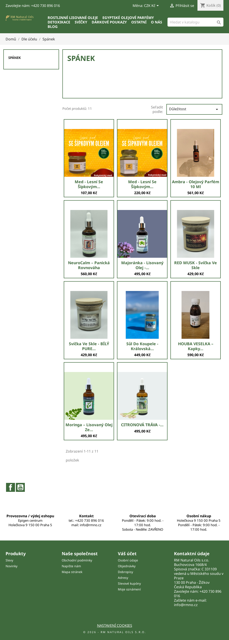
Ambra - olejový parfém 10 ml (195, 184)
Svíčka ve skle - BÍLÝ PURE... (89, 346)
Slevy (9, 560)
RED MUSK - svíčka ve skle (195, 265)
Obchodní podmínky (77, 560)
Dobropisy (125, 572)
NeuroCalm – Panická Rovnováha (89, 265)
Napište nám (71, 566)
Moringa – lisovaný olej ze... (89, 427)
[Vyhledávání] (195, 22)
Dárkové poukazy (109, 22)
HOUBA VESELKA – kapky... (195, 346)
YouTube (20, 487)
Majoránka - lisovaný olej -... (142, 265)
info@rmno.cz (186, 604)
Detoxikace (59, 22)
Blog (53, 26)
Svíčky (81, 22)
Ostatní (138, 22)
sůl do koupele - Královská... (142, 346)
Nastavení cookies (114, 625)
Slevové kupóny (129, 583)
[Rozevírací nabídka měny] (152, 6)
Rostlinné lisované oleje (73, 17)
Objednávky (127, 566)
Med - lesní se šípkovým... (89, 184)
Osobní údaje (128, 560)
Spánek (14, 57)
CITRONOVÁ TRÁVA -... (142, 424)
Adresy (123, 578)
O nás (156, 22)
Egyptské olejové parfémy (128, 17)
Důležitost (194, 109)
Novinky (11, 566)
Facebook (10, 487)
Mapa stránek (72, 572)
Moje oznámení (129, 589)
